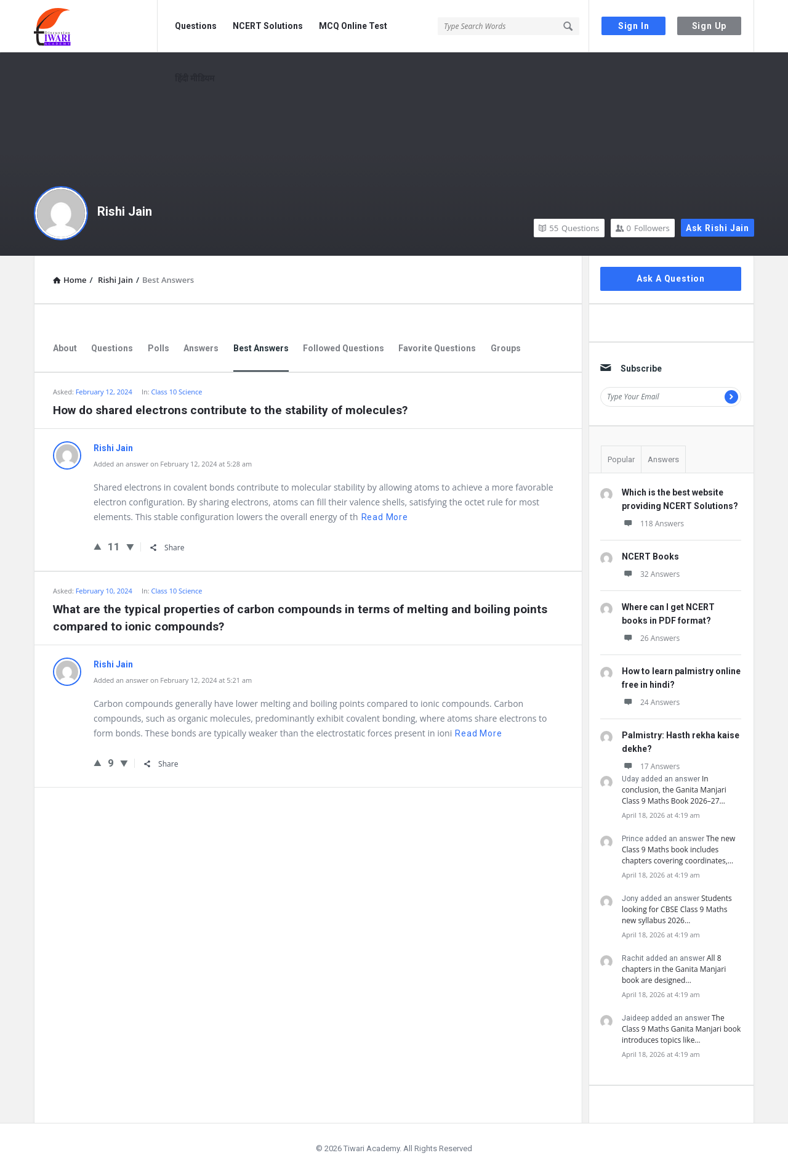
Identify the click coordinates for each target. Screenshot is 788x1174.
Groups (506, 348)
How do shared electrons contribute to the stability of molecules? (230, 410)
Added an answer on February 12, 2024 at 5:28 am (173, 463)
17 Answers (651, 766)
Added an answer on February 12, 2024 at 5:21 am (173, 680)
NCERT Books (650, 556)
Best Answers (261, 348)
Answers (201, 348)
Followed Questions (343, 348)
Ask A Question (671, 278)
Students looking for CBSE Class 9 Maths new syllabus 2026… (677, 909)
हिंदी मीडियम (194, 78)
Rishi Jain (124, 211)
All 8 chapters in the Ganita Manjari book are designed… (674, 969)
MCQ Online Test (353, 26)
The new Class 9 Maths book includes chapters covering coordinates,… (678, 849)
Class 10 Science (176, 391)
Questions (196, 26)
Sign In (633, 26)
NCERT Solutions (268, 26)
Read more (384, 517)
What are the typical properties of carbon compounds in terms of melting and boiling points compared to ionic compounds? (300, 618)
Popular (621, 459)
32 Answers (651, 574)
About (65, 348)
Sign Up (709, 26)
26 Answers (651, 638)
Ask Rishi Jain (717, 228)
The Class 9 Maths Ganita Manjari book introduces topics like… (681, 1029)
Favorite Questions (437, 348)
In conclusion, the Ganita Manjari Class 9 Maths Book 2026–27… (674, 789)
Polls (158, 348)
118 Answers (653, 523)
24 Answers (651, 702)
